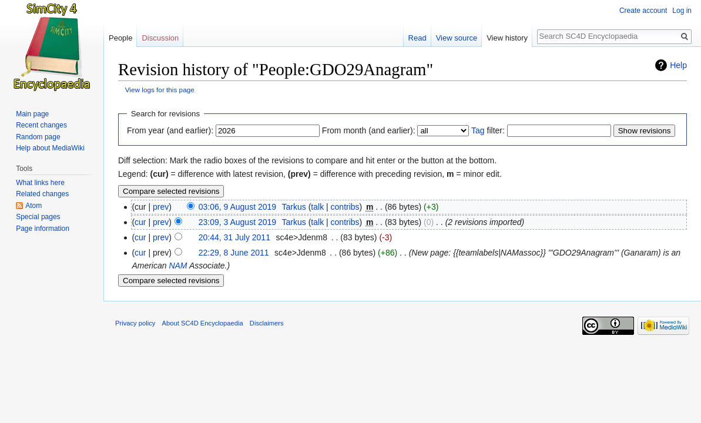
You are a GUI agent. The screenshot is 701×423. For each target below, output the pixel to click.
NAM (178, 265)
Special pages (38, 217)
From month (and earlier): (368, 130)
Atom (33, 206)
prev (161, 207)
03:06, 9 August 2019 (237, 207)
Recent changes (41, 125)
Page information (42, 228)
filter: (488, 130)
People (120, 37)
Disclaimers (267, 323)
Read (417, 37)
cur (140, 222)
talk (317, 207)
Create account (643, 10)
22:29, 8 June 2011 (234, 252)
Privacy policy (135, 323)
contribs (345, 207)
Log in (682, 10)
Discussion (160, 37)
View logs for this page (159, 89)
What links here (40, 183)
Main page (32, 114)
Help (678, 65)
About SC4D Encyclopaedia (202, 323)
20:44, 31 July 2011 (234, 237)
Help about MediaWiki (50, 148)
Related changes (42, 194)
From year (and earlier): (170, 130)
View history (507, 37)
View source (457, 37)
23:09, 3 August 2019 (237, 222)
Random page (38, 137)
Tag (478, 130)
